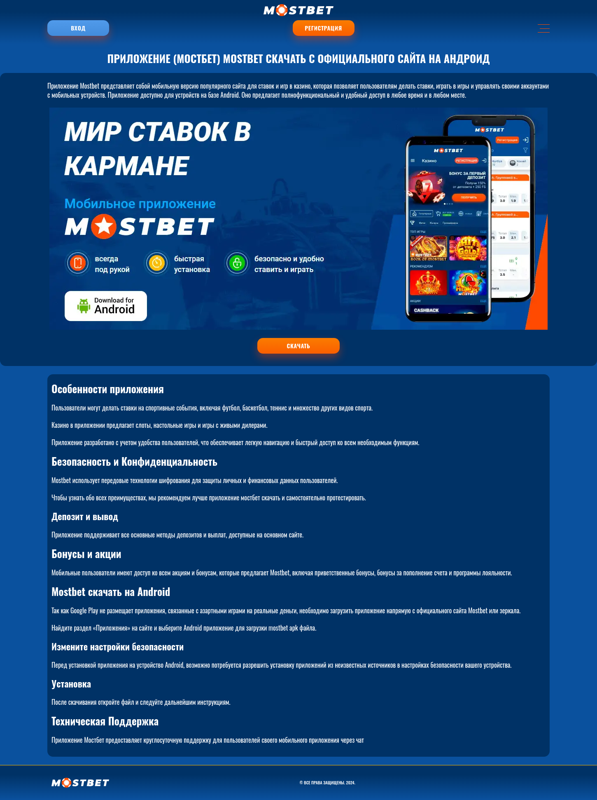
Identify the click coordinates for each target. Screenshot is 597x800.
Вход (78, 27)
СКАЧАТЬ (298, 345)
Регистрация (323, 27)
